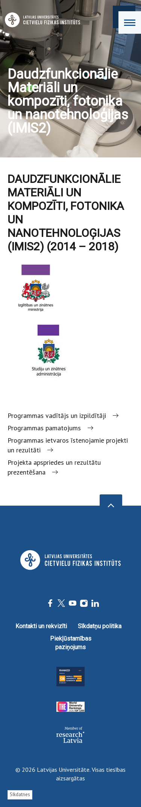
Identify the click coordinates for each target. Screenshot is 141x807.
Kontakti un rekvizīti (41, 626)
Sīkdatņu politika (99, 626)
